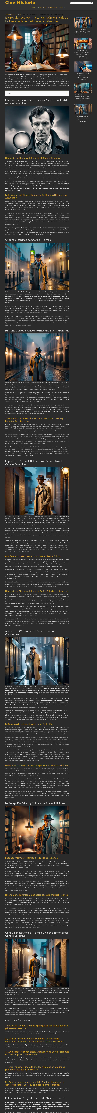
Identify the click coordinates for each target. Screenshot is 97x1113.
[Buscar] (91, 3)
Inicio (33, 7)
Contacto (62, 7)
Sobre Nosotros (52, 7)
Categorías (41, 7)
